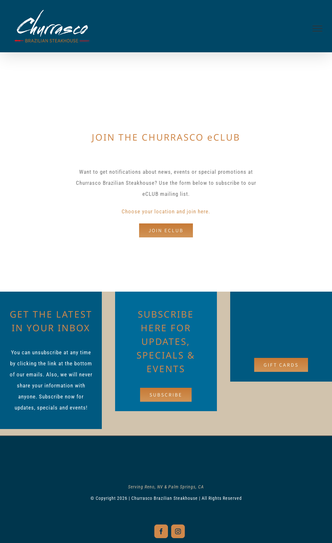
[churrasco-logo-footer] (166, 454)
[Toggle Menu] (317, 29)
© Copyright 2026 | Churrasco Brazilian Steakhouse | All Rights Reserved (166, 496)
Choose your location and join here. (166, 211)
